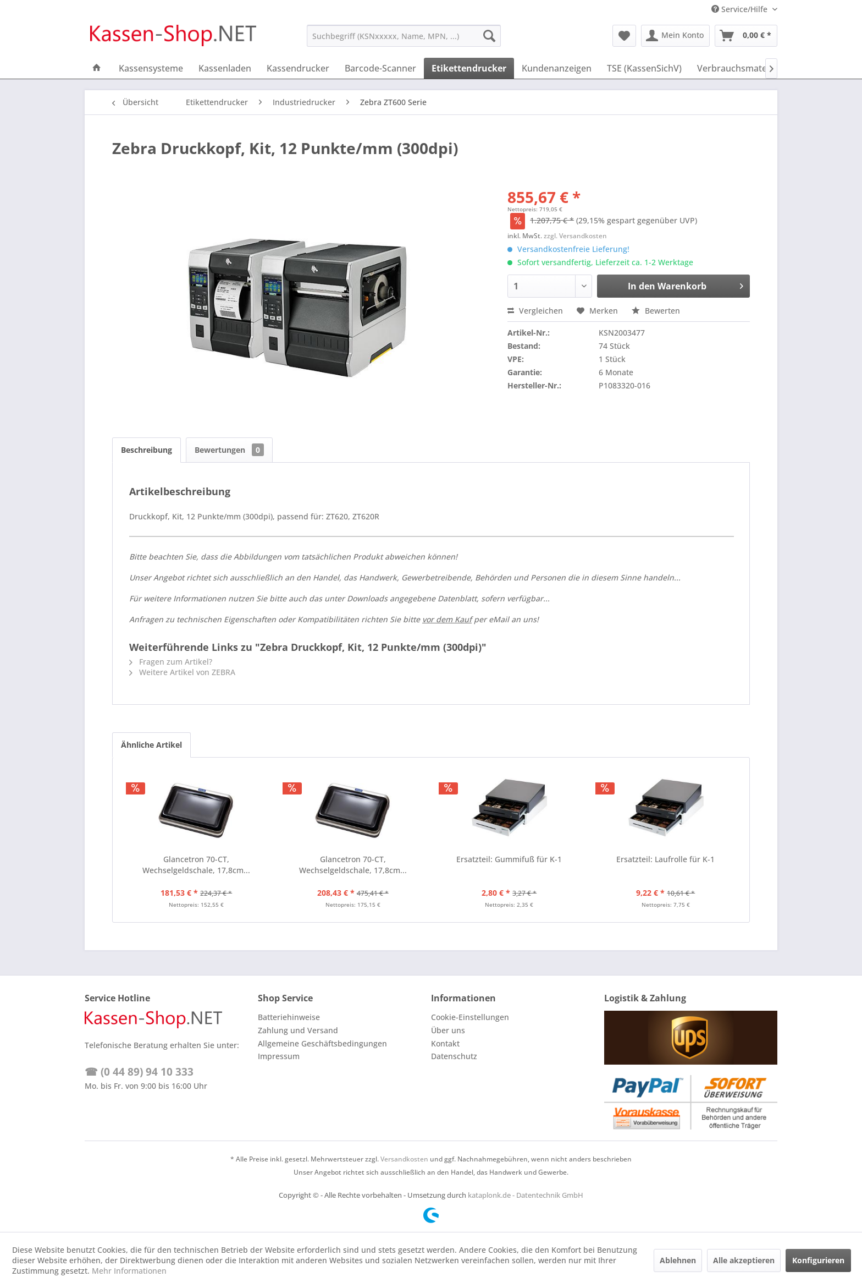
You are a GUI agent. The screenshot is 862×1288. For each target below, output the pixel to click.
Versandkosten (404, 1159)
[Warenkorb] (746, 36)
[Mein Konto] (675, 36)
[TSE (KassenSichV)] (644, 68)
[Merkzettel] (624, 36)
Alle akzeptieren (744, 1260)
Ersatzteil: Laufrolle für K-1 (665, 859)
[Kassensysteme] (151, 68)
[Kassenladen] (225, 68)
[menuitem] (404, 36)
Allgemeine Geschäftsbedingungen (322, 1043)
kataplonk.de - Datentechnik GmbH (525, 1195)
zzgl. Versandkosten (575, 235)
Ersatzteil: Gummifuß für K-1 (509, 859)
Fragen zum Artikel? (170, 661)
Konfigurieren (818, 1260)
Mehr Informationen (129, 1270)
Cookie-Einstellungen (470, 1017)
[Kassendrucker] (298, 68)
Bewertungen (229, 449)
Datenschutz (454, 1056)
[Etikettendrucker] (469, 68)
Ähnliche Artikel (151, 744)
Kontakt (445, 1043)
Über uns (448, 1030)
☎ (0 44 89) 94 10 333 (139, 1072)
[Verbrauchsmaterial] (738, 68)
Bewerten (656, 310)
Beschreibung (146, 450)
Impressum (279, 1056)
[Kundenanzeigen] (556, 68)
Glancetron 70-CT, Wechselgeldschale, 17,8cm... (196, 864)
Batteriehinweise (289, 1017)
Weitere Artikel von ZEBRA (182, 672)
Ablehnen (678, 1260)
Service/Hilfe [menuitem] (740, 9)
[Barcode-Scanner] (380, 68)
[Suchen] (489, 36)
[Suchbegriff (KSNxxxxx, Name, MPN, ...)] (404, 36)
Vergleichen (535, 310)
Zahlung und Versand (298, 1030)
